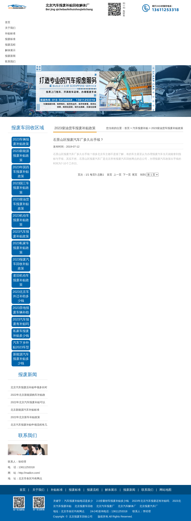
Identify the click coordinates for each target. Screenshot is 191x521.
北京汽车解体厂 (127, 506)
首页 (127, 128)
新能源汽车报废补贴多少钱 (21, 359)
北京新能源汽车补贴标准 (25, 409)
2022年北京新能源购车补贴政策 (28, 395)
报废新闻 (129, 489)
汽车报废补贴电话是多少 (78, 500)
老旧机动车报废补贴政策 (21, 280)
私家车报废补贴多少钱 (21, 333)
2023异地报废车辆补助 (21, 310)
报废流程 (93, 489)
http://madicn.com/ (29, 472)
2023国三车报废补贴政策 (21, 188)
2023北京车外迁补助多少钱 (21, 296)
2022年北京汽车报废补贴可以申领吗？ (28, 403)
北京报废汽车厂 (149, 506)
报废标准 (75, 489)
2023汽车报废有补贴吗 (21, 322)
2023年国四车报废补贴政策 (21, 171)
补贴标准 (57, 489)
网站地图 (165, 489)
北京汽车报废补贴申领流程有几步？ (29, 425)
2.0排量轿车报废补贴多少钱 (112, 500)
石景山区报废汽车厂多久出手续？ (78, 140)
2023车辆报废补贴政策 (21, 142)
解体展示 (111, 489)
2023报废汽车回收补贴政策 (21, 264)
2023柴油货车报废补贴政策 (21, 204)
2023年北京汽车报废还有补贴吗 (150, 500)
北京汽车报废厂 (105, 506)
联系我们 (147, 489)
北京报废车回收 (84, 506)
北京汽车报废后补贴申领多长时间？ (29, 388)
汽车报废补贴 (140, 128)
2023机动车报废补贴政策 (21, 220)
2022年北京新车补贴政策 (25, 417)
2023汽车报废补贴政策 (21, 234)
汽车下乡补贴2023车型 (21, 345)
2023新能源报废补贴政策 (21, 155)
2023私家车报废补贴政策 (21, 247)
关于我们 (38, 489)
